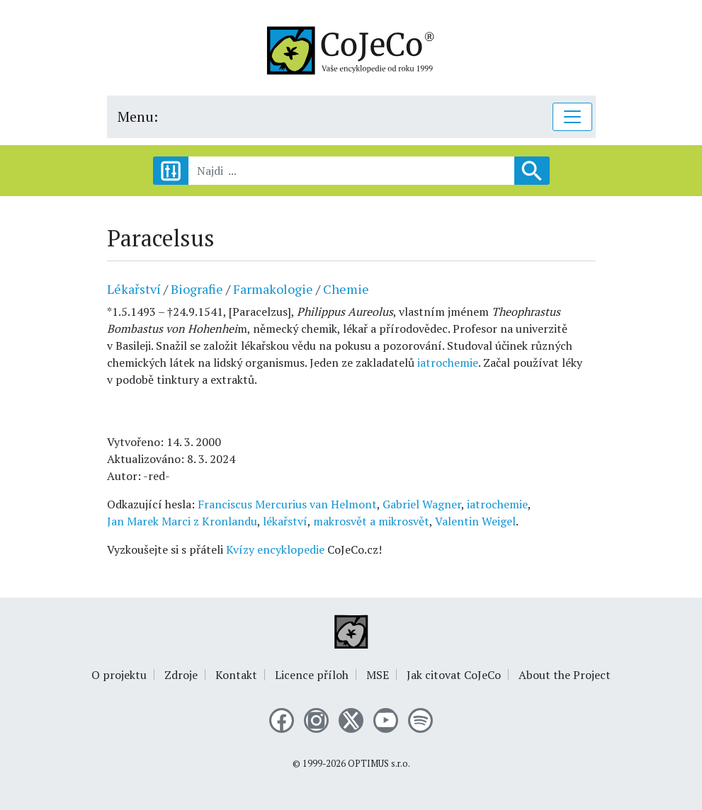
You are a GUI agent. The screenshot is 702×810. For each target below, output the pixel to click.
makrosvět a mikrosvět (371, 521)
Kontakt (236, 675)
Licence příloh (312, 675)
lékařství (285, 521)
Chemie (346, 288)
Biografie (197, 288)
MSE (377, 675)
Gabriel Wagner (422, 504)
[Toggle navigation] (572, 117)
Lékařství (134, 288)
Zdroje (181, 675)
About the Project (565, 675)
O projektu (119, 675)
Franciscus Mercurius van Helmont (287, 504)
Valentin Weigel (475, 521)
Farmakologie (273, 288)
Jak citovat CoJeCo (454, 675)
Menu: (138, 116)
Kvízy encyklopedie (275, 549)
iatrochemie (447, 362)
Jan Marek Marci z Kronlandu (182, 521)
